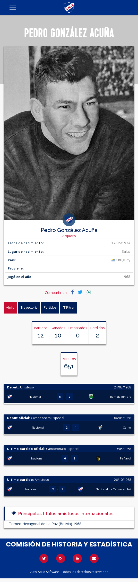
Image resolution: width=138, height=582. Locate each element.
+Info (10, 307)
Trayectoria (29, 307)
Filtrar (69, 307)
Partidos (50, 307)
